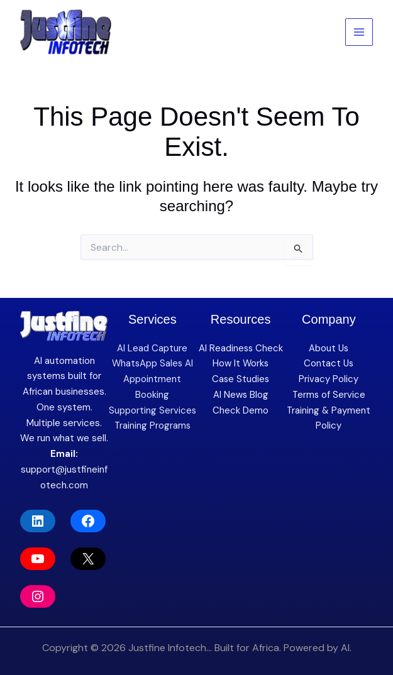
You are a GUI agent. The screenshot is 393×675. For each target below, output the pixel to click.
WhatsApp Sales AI (152, 363)
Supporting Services (152, 410)
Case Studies (240, 379)
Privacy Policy (328, 379)
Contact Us (328, 363)
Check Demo (240, 410)
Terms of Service (329, 394)
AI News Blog (240, 394)
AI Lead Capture (152, 348)
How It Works (240, 363)
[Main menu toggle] (359, 32)
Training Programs (152, 425)
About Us (328, 348)
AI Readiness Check (241, 348)
